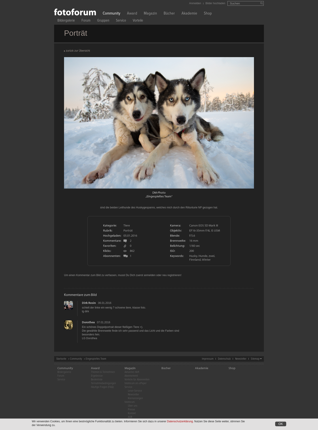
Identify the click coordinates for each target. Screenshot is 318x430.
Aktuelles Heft (132, 372)
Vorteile (138, 21)
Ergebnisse (97, 376)
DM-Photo (159, 192)
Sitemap (255, 359)
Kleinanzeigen (135, 398)
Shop (208, 13)
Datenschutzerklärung (180, 421)
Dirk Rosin (89, 303)
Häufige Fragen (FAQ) (102, 387)
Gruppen (103, 21)
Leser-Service (135, 391)
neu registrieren (171, 275)
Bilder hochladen (215, 3)
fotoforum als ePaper (136, 383)
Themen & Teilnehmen (103, 372)
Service (121, 21)
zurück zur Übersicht (78, 50)
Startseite (61, 359)
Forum (86, 21)
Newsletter (240, 359)
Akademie (189, 13)
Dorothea (88, 322)
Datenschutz (224, 359)
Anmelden (195, 3)
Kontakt (132, 413)
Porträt (128, 230)
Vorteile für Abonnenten (137, 379)
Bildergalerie (66, 21)
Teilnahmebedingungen (103, 383)
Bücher (169, 13)
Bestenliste (96, 379)
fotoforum (130, 402)
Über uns (132, 406)
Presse (131, 409)
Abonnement (131, 376)
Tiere (126, 225)
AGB (130, 417)
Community (111, 13)
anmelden (149, 275)
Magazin (150, 13)
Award (132, 13)
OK (280, 424)
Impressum (208, 359)
